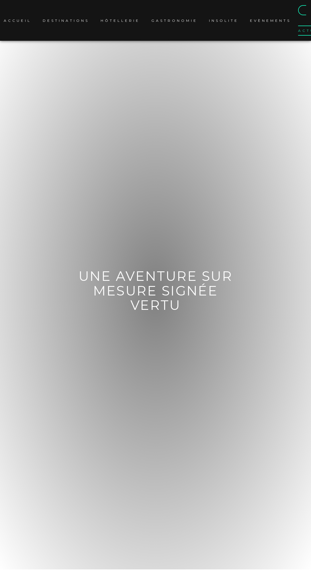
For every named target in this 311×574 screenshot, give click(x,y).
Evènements (271, 20)
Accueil (18, 20)
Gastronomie (175, 20)
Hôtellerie (120, 20)
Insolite (224, 20)
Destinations (66, 20)
